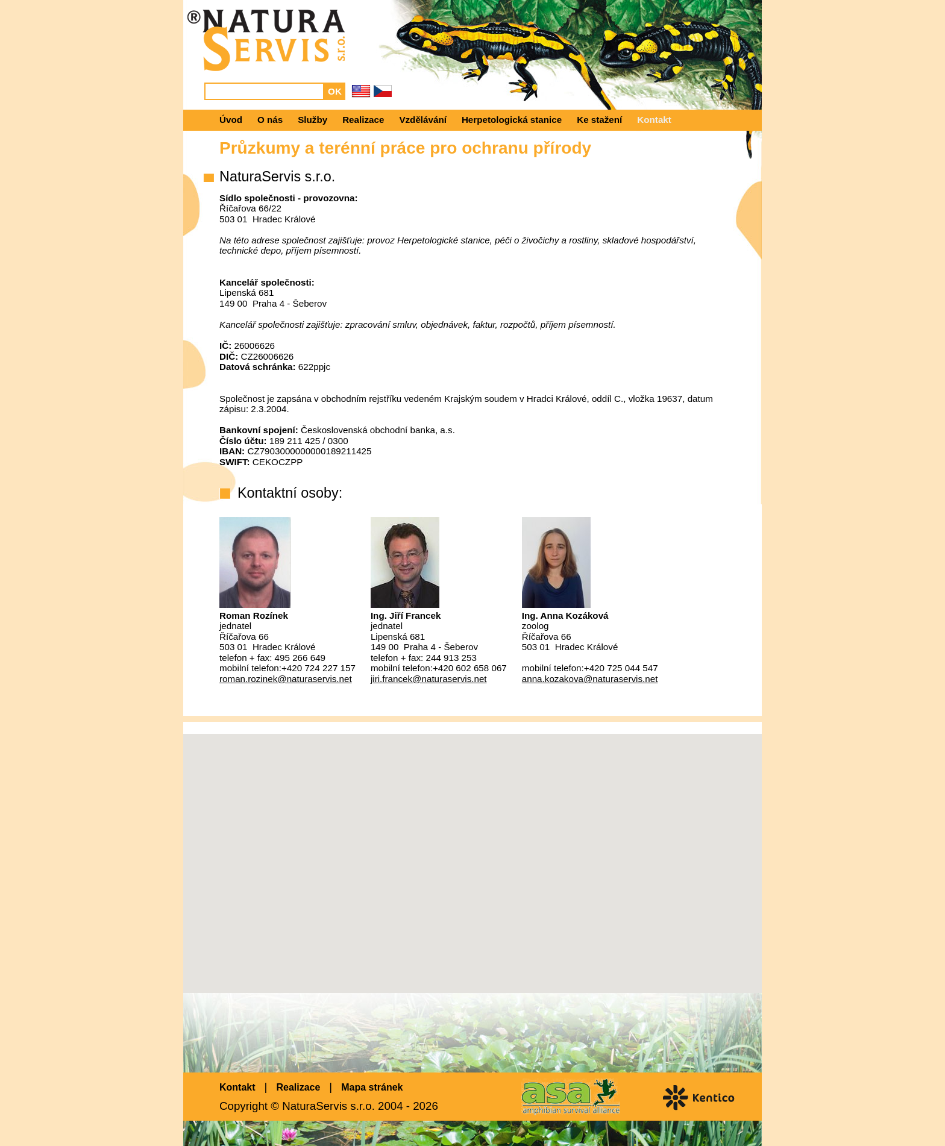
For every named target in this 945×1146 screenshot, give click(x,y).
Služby (312, 119)
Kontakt (654, 119)
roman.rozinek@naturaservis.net (285, 679)
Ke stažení (599, 119)
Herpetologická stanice (512, 119)
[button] (472, 852)
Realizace (363, 119)
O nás (270, 119)
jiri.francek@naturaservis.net (429, 679)
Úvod (230, 119)
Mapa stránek (372, 1087)
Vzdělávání (423, 119)
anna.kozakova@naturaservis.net (590, 679)
